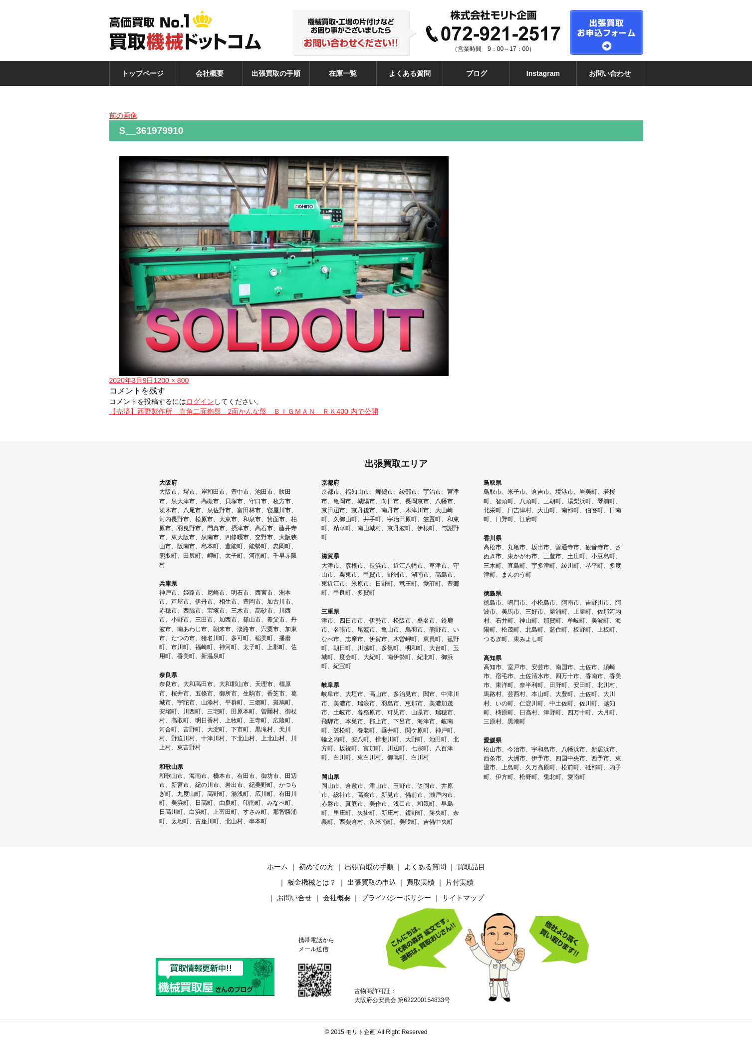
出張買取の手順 (275, 73)
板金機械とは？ (311, 882)
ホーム (277, 867)
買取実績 (421, 882)
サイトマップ (463, 898)
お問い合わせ (610, 73)
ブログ (476, 73)
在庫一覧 (343, 73)
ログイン (200, 401)
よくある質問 (410, 73)
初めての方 (316, 867)
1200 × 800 (171, 380)
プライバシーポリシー (396, 898)
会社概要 (210, 73)
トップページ (143, 73)
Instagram (543, 73)
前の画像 (123, 115)
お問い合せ (294, 898)
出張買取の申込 (371, 882)
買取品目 (471, 867)
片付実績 (460, 882)
